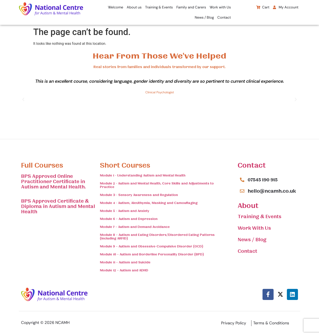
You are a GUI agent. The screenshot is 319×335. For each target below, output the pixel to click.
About (248, 205)
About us (134, 7)
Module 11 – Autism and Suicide (125, 262)
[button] (286, 7)
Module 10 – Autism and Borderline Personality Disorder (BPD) (152, 254)
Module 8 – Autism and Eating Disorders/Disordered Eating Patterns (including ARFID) (157, 236)
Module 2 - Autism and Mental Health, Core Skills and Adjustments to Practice (157, 185)
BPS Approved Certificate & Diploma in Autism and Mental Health (58, 206)
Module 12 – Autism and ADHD (124, 270)
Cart (262, 7)
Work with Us (220, 7)
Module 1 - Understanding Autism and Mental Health (142, 175)
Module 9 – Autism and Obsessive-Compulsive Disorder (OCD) (151, 246)
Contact (224, 17)
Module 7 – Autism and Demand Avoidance (135, 227)
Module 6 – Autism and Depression (129, 219)
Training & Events (159, 7)
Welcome (115, 7)
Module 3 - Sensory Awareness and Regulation (139, 195)
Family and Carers (191, 7)
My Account (285, 7)
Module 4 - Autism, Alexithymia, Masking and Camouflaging (149, 203)
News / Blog (204, 17)
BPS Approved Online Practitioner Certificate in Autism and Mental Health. (53, 181)
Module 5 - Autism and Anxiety (124, 211)
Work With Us (254, 228)
